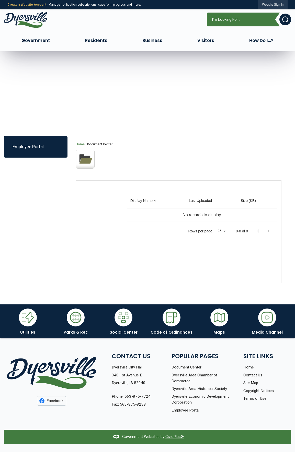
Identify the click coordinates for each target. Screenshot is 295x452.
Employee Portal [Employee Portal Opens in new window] (185, 410)
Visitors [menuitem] (205, 40)
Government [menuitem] (35, 40)
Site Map (250, 383)
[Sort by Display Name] (144, 201)
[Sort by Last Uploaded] (200, 201)
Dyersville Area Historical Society (199, 388)
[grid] (202, 207)
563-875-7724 (137, 396)
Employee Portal (28, 146)
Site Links (258, 356)
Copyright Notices (258, 390)
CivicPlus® (174, 436)
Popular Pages (195, 356)
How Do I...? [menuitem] (261, 40)
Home (80, 144)
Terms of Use (254, 398)
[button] (283, 19)
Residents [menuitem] (96, 40)
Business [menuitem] (152, 40)
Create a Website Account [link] (26, 4)
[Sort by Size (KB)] (248, 201)
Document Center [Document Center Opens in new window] (186, 367)
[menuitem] (35, 146)
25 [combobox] (220, 231)
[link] (273, 4)
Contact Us (252, 375)
